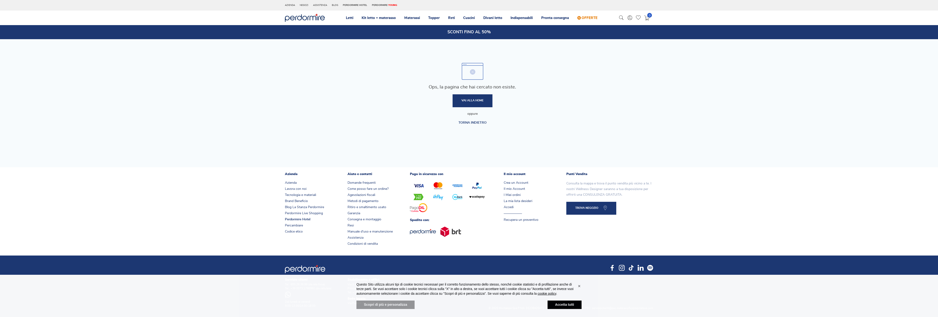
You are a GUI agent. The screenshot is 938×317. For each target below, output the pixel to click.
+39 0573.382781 (363, 292)
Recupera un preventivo (521, 220)
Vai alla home (472, 100)
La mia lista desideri (518, 201)
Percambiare (294, 225)
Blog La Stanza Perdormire (304, 207)
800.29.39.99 (299, 284)
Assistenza (320, 5)
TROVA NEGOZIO (586, 208)
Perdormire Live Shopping (304, 213)
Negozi (304, 5)
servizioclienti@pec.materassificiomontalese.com (622, 308)
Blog (335, 5)
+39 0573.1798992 (303, 288)
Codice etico (294, 231)
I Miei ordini (512, 195)
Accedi (509, 207)
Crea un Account (516, 182)
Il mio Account (514, 189)
